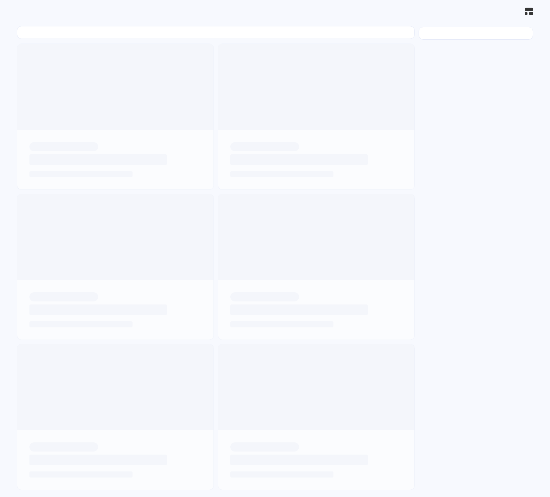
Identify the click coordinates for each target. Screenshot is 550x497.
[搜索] (512, 11)
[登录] (473, 11)
